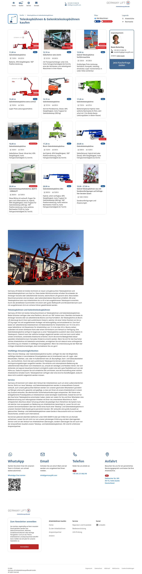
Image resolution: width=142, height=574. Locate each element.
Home (51, 525)
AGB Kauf (107, 568)
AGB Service (115, 568)
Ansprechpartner (55, 532)
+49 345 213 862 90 (80, 474)
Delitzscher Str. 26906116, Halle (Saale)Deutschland (112, 480)
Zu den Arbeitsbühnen (57, 528)
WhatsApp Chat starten (16, 475)
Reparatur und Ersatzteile (81, 525)
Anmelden (24, 547)
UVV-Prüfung (77, 532)
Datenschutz (98, 568)
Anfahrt (52, 536)
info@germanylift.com (48, 475)
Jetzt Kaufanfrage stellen (121, 64)
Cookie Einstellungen (128, 568)
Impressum (88, 568)
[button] (21, 4)
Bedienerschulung (79, 528)
